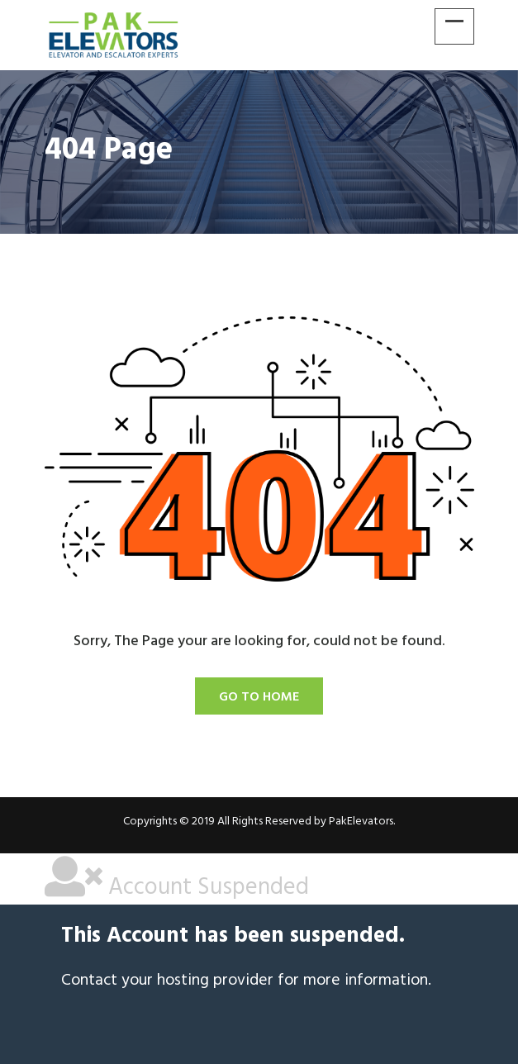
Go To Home (259, 697)
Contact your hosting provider (167, 980)
